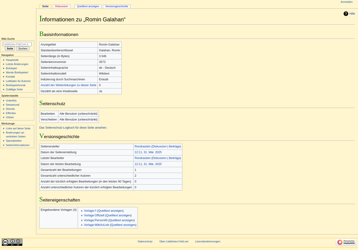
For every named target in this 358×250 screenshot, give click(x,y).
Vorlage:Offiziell (94, 215)
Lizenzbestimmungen (207, 241)
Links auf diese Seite (18, 128)
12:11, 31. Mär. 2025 (148, 152)
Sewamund (12, 104)
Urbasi (9, 117)
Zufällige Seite (14, 89)
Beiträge (174, 146)
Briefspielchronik (15, 85)
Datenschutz (145, 241)
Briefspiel (11, 68)
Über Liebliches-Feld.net (173, 241)
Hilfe (352, 13)
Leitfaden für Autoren (18, 81)
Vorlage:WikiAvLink (96, 225)
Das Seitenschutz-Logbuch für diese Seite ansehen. (73, 127)
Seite (45, 6)
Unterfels (11, 100)
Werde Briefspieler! (17, 72)
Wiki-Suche (8, 38)
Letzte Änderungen (17, 64)
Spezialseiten (14, 140)
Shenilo (10, 108)
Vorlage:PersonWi (96, 220)
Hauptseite (12, 59)
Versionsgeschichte (116, 6)
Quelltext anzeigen (110, 210)
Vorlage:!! (90, 210)
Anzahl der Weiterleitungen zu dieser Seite (69, 85)
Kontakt (10, 76)
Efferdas (11, 113)
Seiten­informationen (18, 145)
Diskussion (159, 146)
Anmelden (347, 1)
